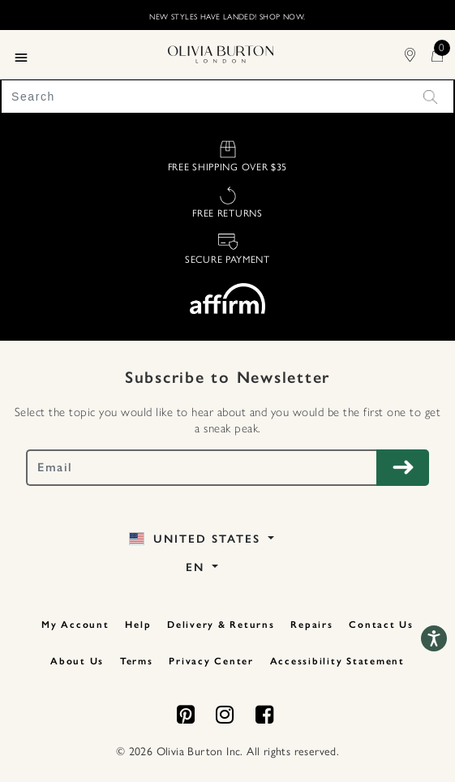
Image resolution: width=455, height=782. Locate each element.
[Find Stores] (418, 54)
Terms (136, 661)
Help (138, 624)
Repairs (311, 624)
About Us (77, 661)
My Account (75, 624)
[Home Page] (220, 53)
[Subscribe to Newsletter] (402, 467)
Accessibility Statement (337, 661)
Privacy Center (211, 661)
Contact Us (381, 624)
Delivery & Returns (221, 624)
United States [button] (196, 539)
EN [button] (197, 567)
